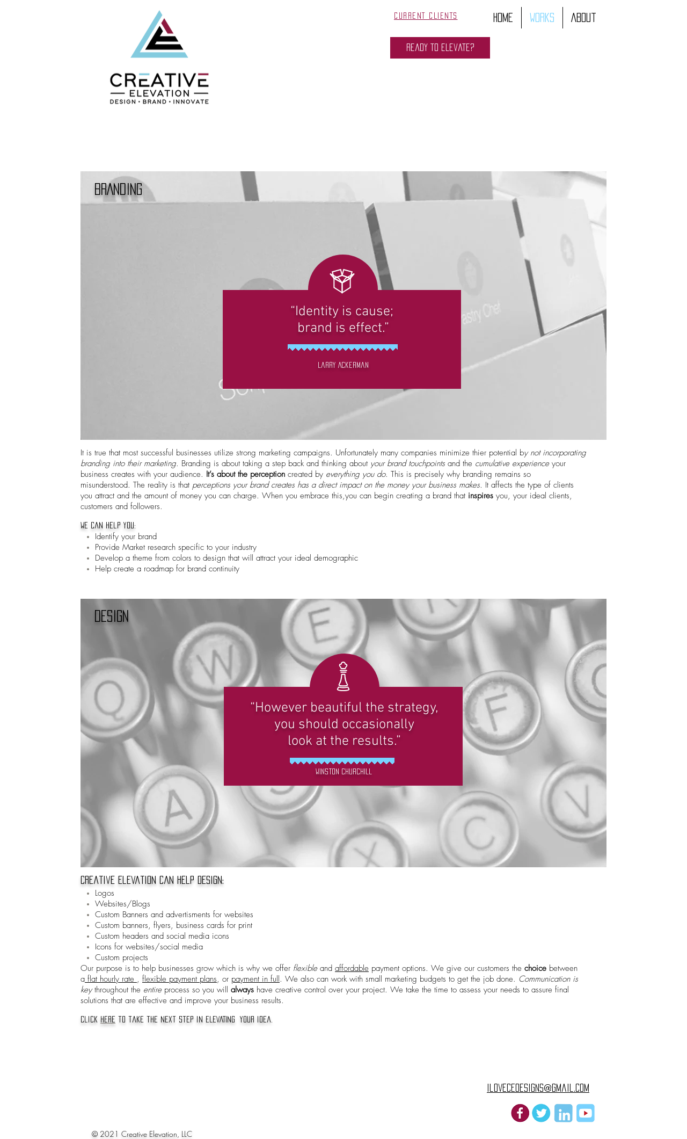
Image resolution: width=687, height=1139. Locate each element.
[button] (440, 48)
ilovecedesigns (515, 1088)
